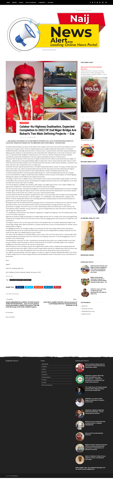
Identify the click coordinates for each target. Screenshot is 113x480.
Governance (24, 121)
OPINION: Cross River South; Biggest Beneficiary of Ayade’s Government (94, 402)
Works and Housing (47, 387)
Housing (44, 384)
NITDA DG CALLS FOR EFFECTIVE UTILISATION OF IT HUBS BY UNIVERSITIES (95, 425)
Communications (46, 379)
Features (50, 2)
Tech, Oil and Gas (31, 2)
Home (82, 117)
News (8, 2)
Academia (44, 368)
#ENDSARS (84, 306)
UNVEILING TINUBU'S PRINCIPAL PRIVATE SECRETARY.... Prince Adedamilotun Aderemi (94, 413)
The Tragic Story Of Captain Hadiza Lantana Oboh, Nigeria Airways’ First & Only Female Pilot (96, 390)
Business (44, 374)
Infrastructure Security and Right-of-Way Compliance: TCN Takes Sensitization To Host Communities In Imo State (98, 269)
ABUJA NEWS (45, 366)
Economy (44, 382)
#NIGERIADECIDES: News (88, 311)
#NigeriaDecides (86, 314)
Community (42, 2)
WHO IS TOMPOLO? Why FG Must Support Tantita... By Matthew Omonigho (95, 459)
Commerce (44, 376)
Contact (88, 117)
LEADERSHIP (19, 281)
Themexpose (15, 478)
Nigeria (14, 2)
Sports (21, 2)
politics (29, 281)
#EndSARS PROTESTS (87, 308)
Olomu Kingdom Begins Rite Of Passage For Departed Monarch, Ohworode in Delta (95, 367)
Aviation (44, 371)
